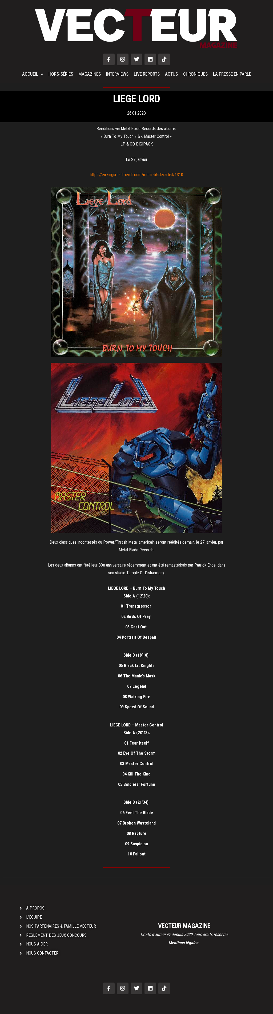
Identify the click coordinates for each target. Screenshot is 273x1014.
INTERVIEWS (116, 74)
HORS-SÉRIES (57, 74)
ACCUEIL (28, 74)
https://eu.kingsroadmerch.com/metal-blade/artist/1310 (136, 174)
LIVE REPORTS (146, 74)
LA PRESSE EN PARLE (235, 74)
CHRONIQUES (197, 74)
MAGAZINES (87, 74)
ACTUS (172, 74)
